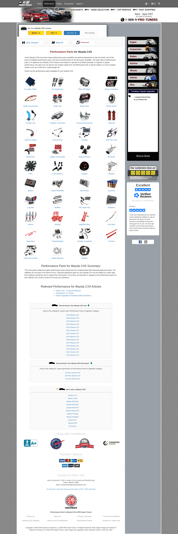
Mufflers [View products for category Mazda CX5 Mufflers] (58, 207)
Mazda (36, 33)
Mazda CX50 (72, 398)
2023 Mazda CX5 (72, 324)
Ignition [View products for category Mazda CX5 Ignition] (30, 191)
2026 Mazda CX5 (72, 315)
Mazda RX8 (72, 423)
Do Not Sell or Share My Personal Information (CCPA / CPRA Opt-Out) (71, 489)
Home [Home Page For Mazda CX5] (39, 4)
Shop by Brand (143, 156)
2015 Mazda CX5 (72, 349)
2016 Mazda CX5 (72, 346)
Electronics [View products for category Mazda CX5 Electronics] (30, 157)
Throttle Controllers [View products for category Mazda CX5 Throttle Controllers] (84, 241)
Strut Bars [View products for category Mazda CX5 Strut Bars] (111, 224)
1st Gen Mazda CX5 (72, 379)
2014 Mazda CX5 (72, 352)
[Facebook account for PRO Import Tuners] (140, 242)
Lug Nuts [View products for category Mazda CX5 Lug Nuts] (30, 207)
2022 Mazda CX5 (72, 327)
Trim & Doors (90, 33)
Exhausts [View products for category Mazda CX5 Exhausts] (111, 157)
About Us (57, 516)
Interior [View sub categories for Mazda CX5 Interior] (133, 77)
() (153, 4)
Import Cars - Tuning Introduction (68, 291)
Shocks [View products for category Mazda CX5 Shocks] (30, 224)
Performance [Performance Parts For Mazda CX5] (49, 4)
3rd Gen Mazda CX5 (72, 373)
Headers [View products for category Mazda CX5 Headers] (111, 174)
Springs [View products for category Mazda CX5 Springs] (57, 224)
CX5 (54, 33)
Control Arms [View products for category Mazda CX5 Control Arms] (58, 140)
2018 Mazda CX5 (72, 340)
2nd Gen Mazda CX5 (72, 376)
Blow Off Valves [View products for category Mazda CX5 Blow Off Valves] (84, 89)
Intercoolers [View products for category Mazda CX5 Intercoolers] (84, 191)
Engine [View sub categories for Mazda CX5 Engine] (133, 42)
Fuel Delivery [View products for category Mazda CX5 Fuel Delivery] (58, 174)
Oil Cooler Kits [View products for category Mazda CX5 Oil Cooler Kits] (84, 207)
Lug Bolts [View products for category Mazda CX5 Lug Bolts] (111, 191)
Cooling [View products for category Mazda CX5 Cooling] (84, 140)
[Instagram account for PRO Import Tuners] (145, 242)
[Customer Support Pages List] (80, 4)
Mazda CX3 (72, 395)
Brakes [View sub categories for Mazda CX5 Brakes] (133, 56)
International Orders (84, 521)
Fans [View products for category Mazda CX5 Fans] (31, 174)
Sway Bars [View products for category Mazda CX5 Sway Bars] (30, 241)
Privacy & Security (85, 516)
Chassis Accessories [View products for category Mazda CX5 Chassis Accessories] (84, 123)
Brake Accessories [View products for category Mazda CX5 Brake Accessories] (30, 106)
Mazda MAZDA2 (73, 401)
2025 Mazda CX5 (72, 318)
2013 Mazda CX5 (72, 355)
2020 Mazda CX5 (72, 333)
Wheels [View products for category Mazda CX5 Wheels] (84, 258)
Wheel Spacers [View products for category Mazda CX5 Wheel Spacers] (57, 258)
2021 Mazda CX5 (72, 330)
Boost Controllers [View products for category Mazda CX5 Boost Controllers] (111, 89)
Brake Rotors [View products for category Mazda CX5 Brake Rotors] (111, 106)
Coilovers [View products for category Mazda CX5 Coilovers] (111, 123)
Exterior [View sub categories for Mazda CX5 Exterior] (133, 63)
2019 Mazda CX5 (72, 336)
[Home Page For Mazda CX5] (26, 3)
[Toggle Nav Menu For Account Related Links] (147, 4)
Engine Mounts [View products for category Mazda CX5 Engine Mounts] (84, 157)
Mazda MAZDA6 (73, 408)
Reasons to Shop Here (111, 521)
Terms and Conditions (111, 516)
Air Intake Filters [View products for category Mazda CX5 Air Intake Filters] (30, 89)
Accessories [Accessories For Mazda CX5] (69, 4)
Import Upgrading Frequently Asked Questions (73, 296)
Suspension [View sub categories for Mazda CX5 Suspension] (135, 49)
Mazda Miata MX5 (72, 411)
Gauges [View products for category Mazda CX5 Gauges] (84, 174)
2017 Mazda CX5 (72, 343)
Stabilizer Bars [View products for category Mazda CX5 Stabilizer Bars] (84, 224)
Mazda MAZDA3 (73, 404)
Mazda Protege (72, 414)
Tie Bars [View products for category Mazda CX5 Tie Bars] (111, 241)
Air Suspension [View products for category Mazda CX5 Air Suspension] (57, 89)
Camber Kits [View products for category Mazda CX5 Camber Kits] (30, 123)
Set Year (72, 33)
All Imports (73, 426)
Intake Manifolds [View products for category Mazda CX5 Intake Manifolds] (57, 191)
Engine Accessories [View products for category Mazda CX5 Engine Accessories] (57, 157)
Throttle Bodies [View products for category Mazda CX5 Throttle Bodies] (57, 241)
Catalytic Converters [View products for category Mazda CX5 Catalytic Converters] (57, 123)
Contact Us (30, 516)
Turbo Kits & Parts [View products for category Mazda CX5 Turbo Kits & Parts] (31, 258)
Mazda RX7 (72, 420)
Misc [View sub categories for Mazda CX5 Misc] (132, 85)
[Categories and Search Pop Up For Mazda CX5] (159, 4)
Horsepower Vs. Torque (65, 293)
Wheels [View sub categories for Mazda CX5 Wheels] (133, 70)
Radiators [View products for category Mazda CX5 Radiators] (111, 207)
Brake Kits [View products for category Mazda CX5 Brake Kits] (57, 106)
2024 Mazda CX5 (72, 321)
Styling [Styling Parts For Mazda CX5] (59, 4)
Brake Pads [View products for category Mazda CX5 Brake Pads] (84, 106)
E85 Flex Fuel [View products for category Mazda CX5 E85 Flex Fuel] (111, 140)
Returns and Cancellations (57, 521)
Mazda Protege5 (73, 417)
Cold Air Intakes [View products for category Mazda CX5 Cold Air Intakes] (30, 140)
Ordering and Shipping (30, 521)
